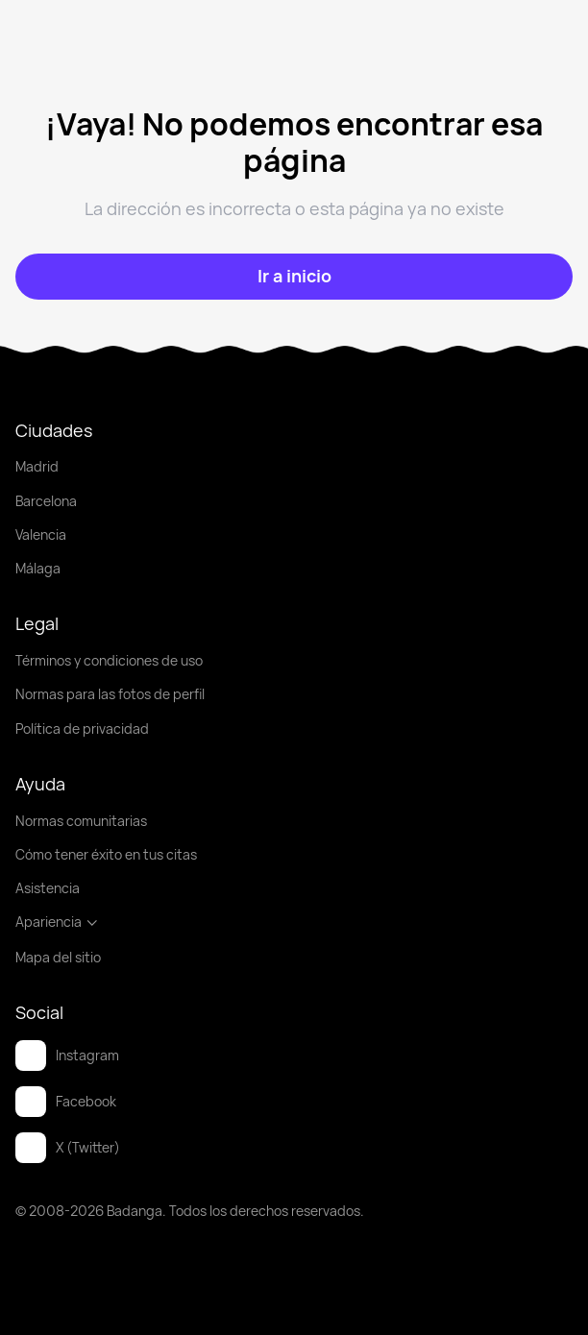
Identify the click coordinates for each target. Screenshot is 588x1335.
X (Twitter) (67, 1147)
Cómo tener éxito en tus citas (106, 854)
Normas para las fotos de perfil (110, 694)
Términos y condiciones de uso (109, 660)
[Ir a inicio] (294, 277)
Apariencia (57, 921)
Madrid (37, 466)
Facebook (65, 1101)
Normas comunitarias (81, 821)
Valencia (40, 534)
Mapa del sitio (58, 957)
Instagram (67, 1055)
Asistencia (47, 888)
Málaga (38, 568)
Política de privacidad (82, 728)
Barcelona (46, 501)
